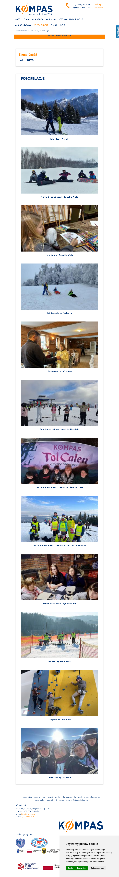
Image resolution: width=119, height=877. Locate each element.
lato (17, 19)
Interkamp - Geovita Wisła (59, 230)
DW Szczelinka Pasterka (59, 289)
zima (26, 19)
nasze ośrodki (51, 800)
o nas (54, 25)
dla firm (51, 19)
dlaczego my (95, 797)
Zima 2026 (28, 54)
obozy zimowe (39, 797)
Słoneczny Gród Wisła (59, 637)
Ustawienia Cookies (80, 800)
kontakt (69, 800)
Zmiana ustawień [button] (97, 868)
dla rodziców (23, 25)
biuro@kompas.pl (28, 814)
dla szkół (37, 19)
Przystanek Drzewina (59, 695)
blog (62, 25)
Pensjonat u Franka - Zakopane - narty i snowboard (59, 521)
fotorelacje (41, 25)
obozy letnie (27, 797)
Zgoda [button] (70, 868)
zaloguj (98, 4)
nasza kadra (39, 800)
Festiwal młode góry (71, 19)
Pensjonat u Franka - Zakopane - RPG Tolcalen (59, 463)
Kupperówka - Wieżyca (59, 347)
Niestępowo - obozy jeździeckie (59, 579)
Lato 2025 (26, 60)
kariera (61, 800)
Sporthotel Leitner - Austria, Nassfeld (59, 405)
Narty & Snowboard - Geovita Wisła (59, 172)
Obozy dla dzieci (31, 31)
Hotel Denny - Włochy (59, 753)
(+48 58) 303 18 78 (82, 4)
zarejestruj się (98, 7)
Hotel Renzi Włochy (59, 114)
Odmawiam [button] (81, 868)
